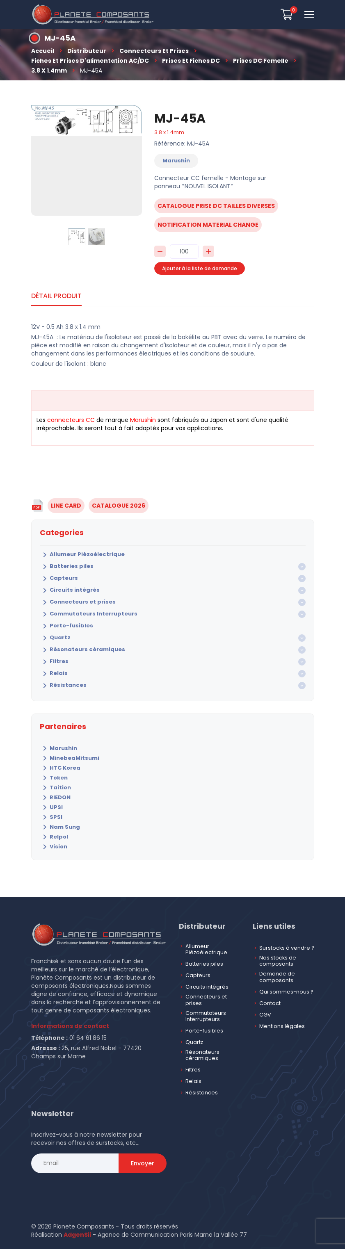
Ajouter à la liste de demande (199, 268)
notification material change (208, 225)
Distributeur (86, 51)
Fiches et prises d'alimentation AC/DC (90, 61)
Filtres (54, 662)
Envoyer (142, 1163)
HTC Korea (60, 768)
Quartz (55, 638)
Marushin (58, 748)
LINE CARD (66, 505)
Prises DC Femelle (260, 61)
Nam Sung (60, 827)
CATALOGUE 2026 (118, 505)
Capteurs (59, 578)
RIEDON (55, 797)
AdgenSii (77, 1235)
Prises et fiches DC (191, 61)
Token (54, 778)
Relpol (54, 837)
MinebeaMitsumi (69, 758)
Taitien (55, 788)
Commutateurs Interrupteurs (88, 614)
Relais (54, 674)
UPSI (51, 807)
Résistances (63, 686)
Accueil (42, 51)
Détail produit (56, 296)
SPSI (51, 817)
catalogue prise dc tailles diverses (216, 206)
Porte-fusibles (66, 626)
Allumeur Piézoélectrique (82, 555)
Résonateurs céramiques (82, 650)
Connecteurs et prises (154, 51)
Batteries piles (67, 567)
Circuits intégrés (70, 590)
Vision (53, 847)
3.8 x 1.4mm (49, 70)
